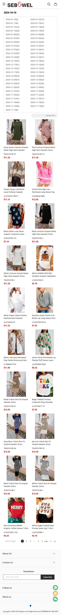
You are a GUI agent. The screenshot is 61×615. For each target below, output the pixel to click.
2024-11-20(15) (37, 98)
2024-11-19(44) (12, 102)
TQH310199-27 (10, 154)
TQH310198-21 (10, 406)
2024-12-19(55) (12, 61)
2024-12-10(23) (37, 72)
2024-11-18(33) (37, 102)
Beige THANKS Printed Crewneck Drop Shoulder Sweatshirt (42, 401)
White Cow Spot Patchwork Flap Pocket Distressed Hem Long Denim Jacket (15, 359)
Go (55, 541)
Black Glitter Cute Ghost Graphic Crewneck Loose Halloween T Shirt (14, 233)
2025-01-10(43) (37, 30)
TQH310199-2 (37, 238)
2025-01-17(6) (12, 23)
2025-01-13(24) (12, 30)
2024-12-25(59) (12, 53)
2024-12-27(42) (12, 49)
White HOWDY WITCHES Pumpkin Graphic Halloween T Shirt (44, 274)
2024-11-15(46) (12, 106)
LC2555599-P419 (39, 322)
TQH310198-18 (38, 448)
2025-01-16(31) (37, 23)
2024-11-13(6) (12, 110)
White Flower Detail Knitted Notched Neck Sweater (15, 316)
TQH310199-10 (38, 154)
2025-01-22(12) (37, 19)
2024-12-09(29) (12, 76)
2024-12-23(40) (12, 57)
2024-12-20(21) (37, 57)
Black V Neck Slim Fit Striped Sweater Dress (16, 484)
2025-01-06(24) (37, 38)
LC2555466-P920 (39, 364)
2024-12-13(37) (12, 68)
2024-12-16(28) (37, 64)
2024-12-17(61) (12, 64)
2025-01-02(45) (37, 42)
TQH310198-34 (10, 448)
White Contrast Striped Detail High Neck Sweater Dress (16, 274)
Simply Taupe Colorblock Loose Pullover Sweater (14, 190)
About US (7, 553)
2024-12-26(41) (37, 49)
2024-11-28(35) (37, 87)
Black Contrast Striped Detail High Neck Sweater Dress (44, 232)
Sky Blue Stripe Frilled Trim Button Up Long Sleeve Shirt (43, 316)
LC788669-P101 (10, 364)
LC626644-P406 (38, 196)
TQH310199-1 (9, 280)
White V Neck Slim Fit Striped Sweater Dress (44, 484)
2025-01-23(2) (12, 19)
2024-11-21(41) (12, 98)
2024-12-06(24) (37, 76)
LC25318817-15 (38, 406)
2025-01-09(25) (12, 34)
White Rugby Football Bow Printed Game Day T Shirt (43, 526)
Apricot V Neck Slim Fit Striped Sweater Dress (41, 442)
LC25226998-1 (38, 532)
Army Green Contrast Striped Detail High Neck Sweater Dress (16, 148)
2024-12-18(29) (37, 61)
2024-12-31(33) (12, 45)
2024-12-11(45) (12, 72)
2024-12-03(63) (12, 83)
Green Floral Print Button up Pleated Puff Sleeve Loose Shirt (44, 359)
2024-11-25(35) (12, 94)
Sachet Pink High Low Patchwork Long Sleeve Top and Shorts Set (43, 190)
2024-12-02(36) (37, 83)
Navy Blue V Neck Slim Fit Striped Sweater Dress (14, 442)
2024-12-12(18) (37, 68)
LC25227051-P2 (10, 238)
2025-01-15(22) (12, 27)
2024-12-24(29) (37, 53)
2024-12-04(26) (37, 79)
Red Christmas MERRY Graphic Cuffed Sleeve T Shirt (16, 526)
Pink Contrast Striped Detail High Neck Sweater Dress (43, 148)
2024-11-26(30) (37, 91)
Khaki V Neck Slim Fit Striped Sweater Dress (16, 400)
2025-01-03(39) (12, 42)
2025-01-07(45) (12, 38)
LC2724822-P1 (9, 322)
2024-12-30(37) (37, 45)
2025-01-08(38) (37, 34)
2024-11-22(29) (37, 94)
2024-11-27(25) (12, 91)
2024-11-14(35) (37, 106)
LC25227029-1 (38, 280)
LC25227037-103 (10, 532)
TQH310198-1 (37, 490)
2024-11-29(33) (12, 87)
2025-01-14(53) (37, 27)
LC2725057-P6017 (11, 196)
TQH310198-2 (9, 490)
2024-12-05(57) (12, 79)
